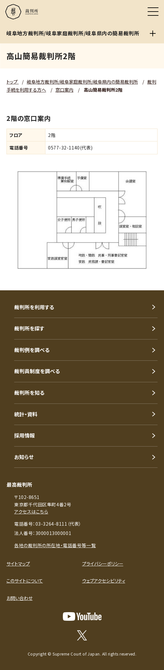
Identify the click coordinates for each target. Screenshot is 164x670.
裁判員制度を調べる (37, 371)
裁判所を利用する (34, 307)
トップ (12, 81)
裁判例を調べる (32, 350)
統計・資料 (25, 414)
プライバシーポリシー (102, 563)
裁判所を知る (29, 392)
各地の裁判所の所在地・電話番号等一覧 (55, 545)
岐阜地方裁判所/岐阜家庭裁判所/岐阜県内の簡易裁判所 (82, 81)
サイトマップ (18, 563)
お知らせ (24, 457)
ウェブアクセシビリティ (103, 580)
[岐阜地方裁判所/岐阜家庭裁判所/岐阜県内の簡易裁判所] (153, 33)
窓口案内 (64, 89)
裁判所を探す (29, 328)
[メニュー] (153, 11)
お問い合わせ (19, 598)
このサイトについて (24, 580)
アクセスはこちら (31, 511)
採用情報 (24, 435)
